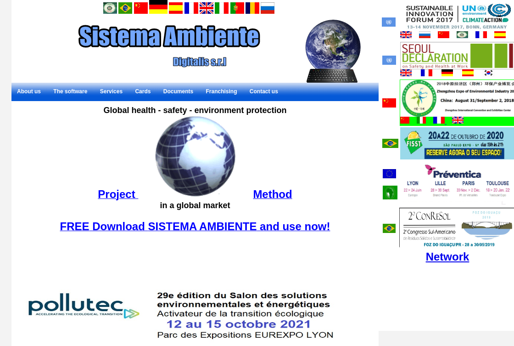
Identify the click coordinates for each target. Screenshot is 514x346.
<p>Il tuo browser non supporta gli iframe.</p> (195, 197)
